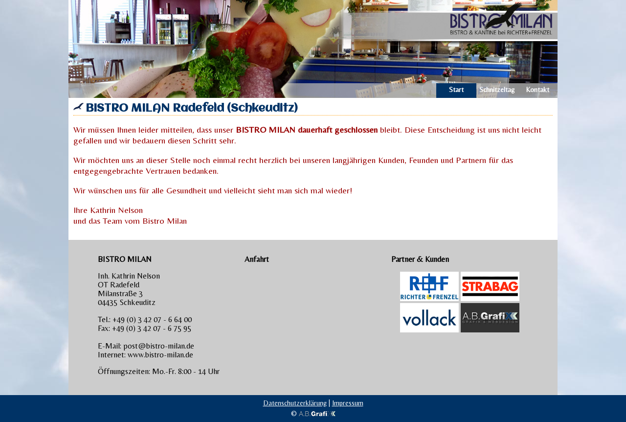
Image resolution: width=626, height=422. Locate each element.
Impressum (347, 403)
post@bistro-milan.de (158, 346)
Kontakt (537, 90)
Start (456, 90)
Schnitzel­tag (496, 90)
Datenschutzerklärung (295, 403)
